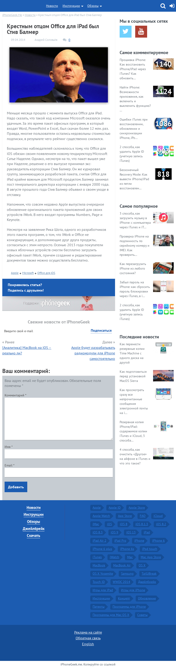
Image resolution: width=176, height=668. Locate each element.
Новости (52, 6)
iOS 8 (123, 524)
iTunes (97, 557)
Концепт (124, 598)
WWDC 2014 (121, 582)
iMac (96, 524)
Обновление (147, 598)
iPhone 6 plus (102, 549)
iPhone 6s (127, 549)
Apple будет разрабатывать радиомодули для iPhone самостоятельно (93, 353)
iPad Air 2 (99, 540)
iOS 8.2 (161, 524)
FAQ (143, 516)
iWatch (114, 557)
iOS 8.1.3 (141, 524)
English (88, 644)
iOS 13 (131, 532)
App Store (125, 516)
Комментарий (15, 395)
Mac (130, 557)
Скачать (33, 535)
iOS (109, 524)
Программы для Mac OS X (111, 615)
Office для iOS (46, 273)
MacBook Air (122, 565)
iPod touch (149, 549)
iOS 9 (114, 532)
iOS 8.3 (98, 532)
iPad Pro (120, 540)
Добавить (16, 487)
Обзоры (93, 6)
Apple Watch (101, 516)
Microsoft (28, 273)
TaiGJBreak (149, 573)
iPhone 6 (158, 540)
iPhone (139, 540)
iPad (147, 532)
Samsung (127, 573)
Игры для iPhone (133, 590)
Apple (15, 273)
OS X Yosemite (103, 573)
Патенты (98, 607)
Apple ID (115, 507)
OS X (142, 565)
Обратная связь (88, 638)
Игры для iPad (103, 590)
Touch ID (99, 582)
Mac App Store (151, 557)
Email (9, 465)
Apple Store (137, 507)
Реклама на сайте (88, 632)
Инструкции (71, 6)
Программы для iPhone (129, 607)
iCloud (158, 516)
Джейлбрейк (33, 528)
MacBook (99, 565)
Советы (142, 615)
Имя (9, 447)
